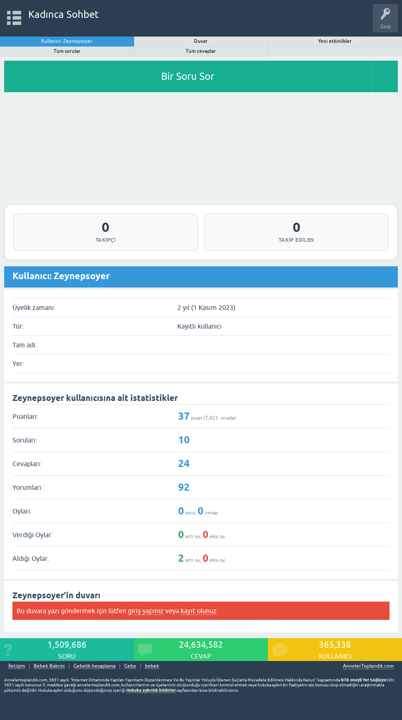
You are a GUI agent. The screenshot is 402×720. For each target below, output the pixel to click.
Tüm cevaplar (201, 51)
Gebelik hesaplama (94, 666)
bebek (152, 666)
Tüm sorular (67, 51)
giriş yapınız (146, 610)
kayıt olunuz (198, 610)
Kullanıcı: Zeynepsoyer (67, 41)
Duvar (201, 41)
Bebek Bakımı (49, 666)
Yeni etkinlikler (335, 41)
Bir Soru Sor (187, 76)
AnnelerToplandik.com (368, 666)
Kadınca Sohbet (63, 14)
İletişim (16, 666)
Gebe (130, 666)
